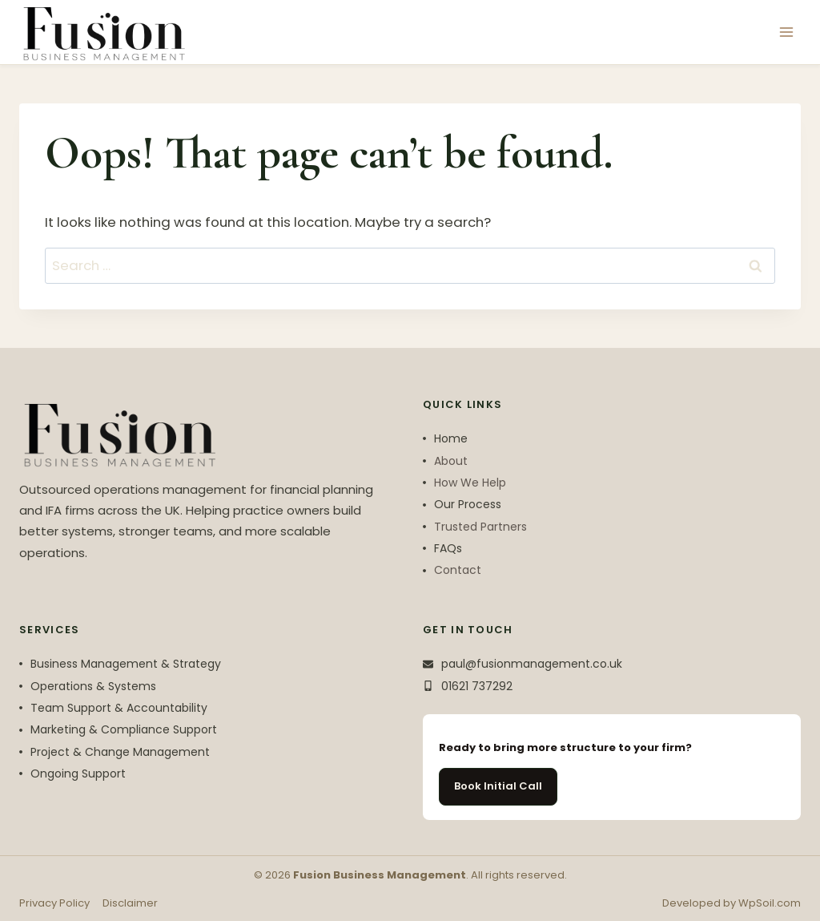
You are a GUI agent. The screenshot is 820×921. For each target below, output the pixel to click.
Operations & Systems (93, 686)
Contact (457, 570)
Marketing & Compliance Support (123, 729)
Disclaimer (130, 903)
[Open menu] (786, 31)
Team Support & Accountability (118, 708)
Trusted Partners (480, 527)
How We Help (470, 483)
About (451, 461)
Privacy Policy (54, 903)
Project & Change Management (120, 752)
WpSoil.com (769, 903)
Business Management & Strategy (125, 664)
